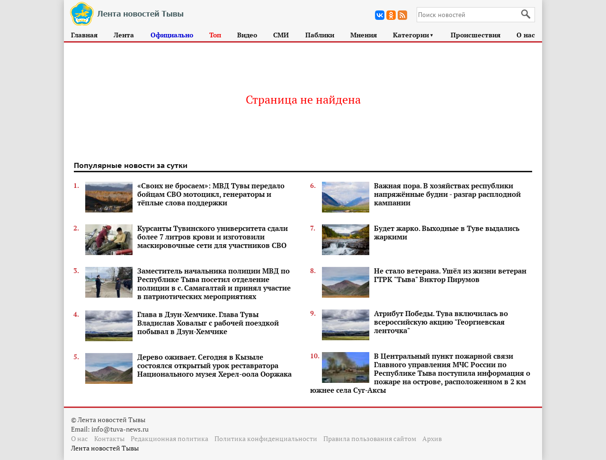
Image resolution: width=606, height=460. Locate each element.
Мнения (363, 34)
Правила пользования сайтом (369, 438)
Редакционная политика (169, 438)
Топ (215, 34)
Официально (172, 34)
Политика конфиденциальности (265, 438)
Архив (432, 438)
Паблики (319, 34)
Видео (247, 34)
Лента (124, 34)
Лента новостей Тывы (105, 447)
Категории (413, 34)
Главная (84, 34)
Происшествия (475, 34)
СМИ (281, 34)
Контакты (109, 438)
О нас (526, 34)
